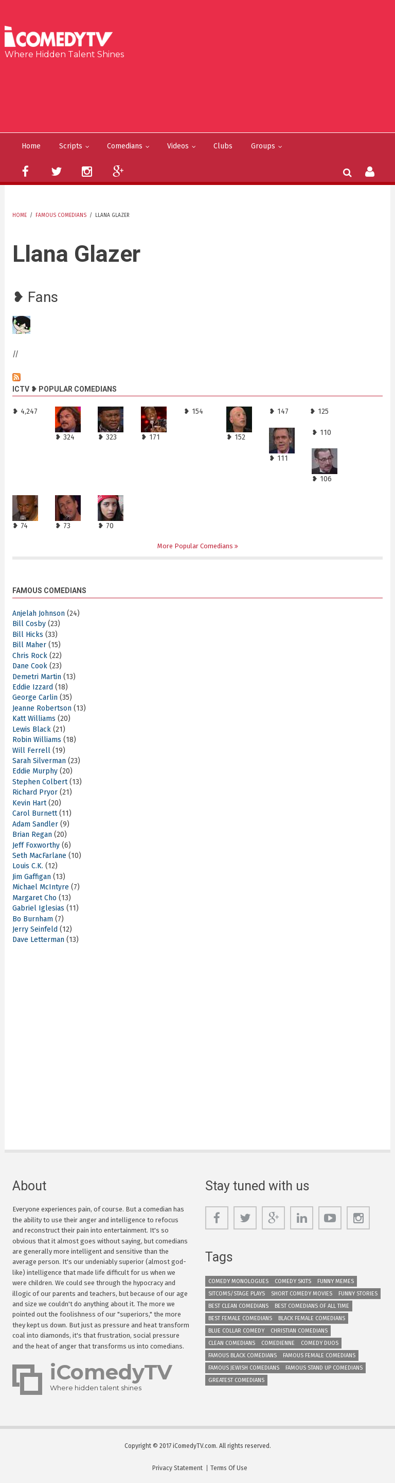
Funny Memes (335, 1281)
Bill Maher (29, 645)
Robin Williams (36, 739)
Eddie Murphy (35, 771)
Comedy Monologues (238, 1281)
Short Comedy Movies (301, 1293)
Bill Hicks (27, 634)
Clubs (222, 146)
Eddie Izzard (32, 687)
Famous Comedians (60, 215)
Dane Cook (29, 666)
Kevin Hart (29, 803)
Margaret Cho (34, 898)
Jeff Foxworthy (36, 845)
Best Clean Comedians (238, 1306)
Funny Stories (358, 1293)
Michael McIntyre (40, 887)
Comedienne (278, 1343)
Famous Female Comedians (319, 1355)
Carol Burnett (34, 813)
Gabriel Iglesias (38, 908)
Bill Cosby (29, 623)
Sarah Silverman (39, 760)
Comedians (124, 146)
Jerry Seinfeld (35, 929)
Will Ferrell (31, 750)
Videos (178, 146)
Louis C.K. (27, 866)
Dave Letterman (38, 939)
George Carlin (35, 697)
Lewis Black (31, 729)
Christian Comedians (299, 1330)
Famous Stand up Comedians (324, 1367)
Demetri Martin (36, 676)
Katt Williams (34, 718)
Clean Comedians (231, 1343)
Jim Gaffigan (31, 876)
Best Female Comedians (240, 1318)
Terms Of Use (228, 1468)
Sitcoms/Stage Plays (236, 1293)
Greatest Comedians (236, 1380)
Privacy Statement (177, 1468)
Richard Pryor (35, 792)
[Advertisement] (201, 94)
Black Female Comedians (311, 1318)
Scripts (70, 146)
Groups (263, 146)
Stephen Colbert (39, 782)
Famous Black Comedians (242, 1355)
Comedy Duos (319, 1343)
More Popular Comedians (196, 546)
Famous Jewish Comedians (243, 1367)
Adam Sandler (35, 824)
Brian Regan (32, 834)
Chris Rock (29, 655)
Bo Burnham (32, 919)
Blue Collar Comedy (236, 1330)
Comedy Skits (293, 1281)
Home (31, 146)
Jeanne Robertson (41, 708)
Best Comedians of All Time (312, 1306)
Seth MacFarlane (39, 855)
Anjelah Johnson (38, 613)
